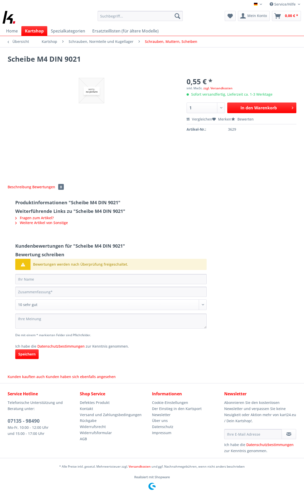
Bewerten (242, 119)
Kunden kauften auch (26, 376)
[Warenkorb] (286, 16)
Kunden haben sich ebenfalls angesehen (81, 376)
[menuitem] (140, 18)
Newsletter (161, 414)
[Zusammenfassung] (111, 292)
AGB (83, 438)
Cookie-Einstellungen (170, 402)
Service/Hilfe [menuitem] (283, 4)
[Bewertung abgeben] (111, 304)
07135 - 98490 (24, 421)
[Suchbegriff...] (140, 16)
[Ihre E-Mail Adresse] (253, 434)
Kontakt (86, 408)
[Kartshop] (34, 31)
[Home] (12, 31)
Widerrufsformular (96, 432)
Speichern (27, 354)
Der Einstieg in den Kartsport (177, 408)
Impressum (161, 432)
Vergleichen (199, 119)
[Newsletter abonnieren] (289, 434)
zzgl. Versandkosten (218, 88)
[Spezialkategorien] (68, 31)
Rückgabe (88, 420)
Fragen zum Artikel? (34, 217)
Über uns (160, 420)
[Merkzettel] (230, 16)
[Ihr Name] (111, 279)
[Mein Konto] (254, 16)
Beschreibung (19, 186)
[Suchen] (177, 16)
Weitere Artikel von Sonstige (41, 222)
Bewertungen (48, 186)
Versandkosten (140, 466)
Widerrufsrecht (93, 426)
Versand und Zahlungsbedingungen (111, 414)
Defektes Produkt (95, 402)
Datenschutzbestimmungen (61, 346)
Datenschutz (162, 426)
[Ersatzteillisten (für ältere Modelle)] (125, 31)
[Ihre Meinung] (111, 321)
